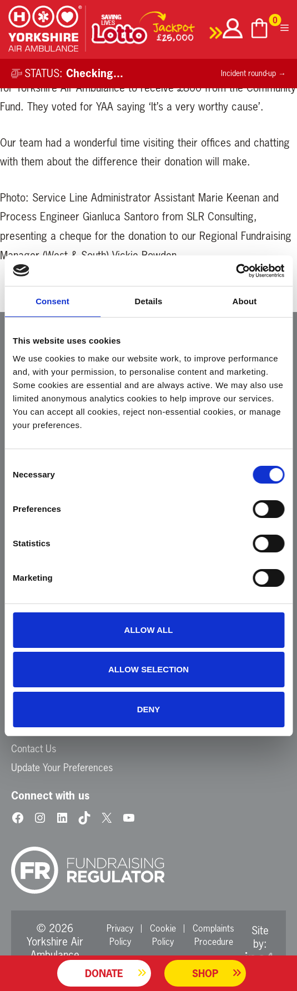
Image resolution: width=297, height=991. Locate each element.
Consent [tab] (52, 301)
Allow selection (148, 669)
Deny (148, 709)
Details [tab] (149, 301)
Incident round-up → (253, 73)
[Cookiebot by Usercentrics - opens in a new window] (235, 271)
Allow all (148, 630)
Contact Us (33, 748)
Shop (205, 973)
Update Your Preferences (62, 767)
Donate (104, 973)
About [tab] (245, 301)
